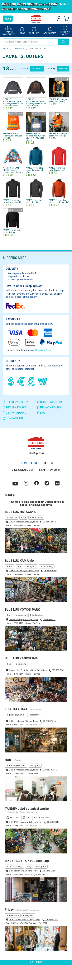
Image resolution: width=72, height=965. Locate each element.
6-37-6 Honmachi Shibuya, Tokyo (23, 871)
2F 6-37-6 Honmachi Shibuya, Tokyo (24, 920)
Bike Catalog (36, 517)
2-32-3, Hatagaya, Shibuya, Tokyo (23, 522)
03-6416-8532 (49, 619)
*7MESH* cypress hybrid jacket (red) (57, 169)
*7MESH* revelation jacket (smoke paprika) (59, 201)
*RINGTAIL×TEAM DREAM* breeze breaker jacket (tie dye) (13, 170)
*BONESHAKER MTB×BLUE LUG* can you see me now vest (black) (35, 137)
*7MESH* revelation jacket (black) (11, 231)
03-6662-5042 (49, 522)
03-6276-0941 (51, 920)
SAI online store (42, 817)
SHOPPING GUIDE (50, 402)
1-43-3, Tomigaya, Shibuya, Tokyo (23, 619)
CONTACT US (13, 418)
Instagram (12, 517)
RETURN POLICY (14, 407)
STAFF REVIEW (48, 469)
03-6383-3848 (52, 822)
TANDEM (14, 817)
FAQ (41, 412)
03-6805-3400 (50, 571)
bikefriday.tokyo (14, 866)
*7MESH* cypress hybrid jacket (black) (12, 201)
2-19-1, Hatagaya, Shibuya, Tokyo (23, 721)
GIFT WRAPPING (14, 412)
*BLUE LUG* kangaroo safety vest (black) (59, 100)
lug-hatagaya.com (16, 715)
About (9, 566)
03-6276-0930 (49, 871)
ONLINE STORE (28, 463)
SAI (28, 817)
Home (5, 49)
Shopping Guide (43, 350)
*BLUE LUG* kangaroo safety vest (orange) (59, 135)
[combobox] (30, 42)
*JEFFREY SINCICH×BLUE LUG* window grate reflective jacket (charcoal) (13, 102)
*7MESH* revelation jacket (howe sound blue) (34, 170)
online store (13, 915)
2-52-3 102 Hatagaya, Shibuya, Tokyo (25, 822)
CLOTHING (19, 49)
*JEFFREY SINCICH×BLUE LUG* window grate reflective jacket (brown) (36, 102)
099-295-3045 (58, 670)
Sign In (58, 18)
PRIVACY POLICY (49, 407)
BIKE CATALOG (21, 469)
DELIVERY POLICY (15, 402)
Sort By (51, 68)
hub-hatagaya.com (16, 765)
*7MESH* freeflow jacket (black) (34, 201)
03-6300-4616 (49, 721)
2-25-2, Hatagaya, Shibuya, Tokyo (23, 770)
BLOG (46, 463)
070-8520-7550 (50, 770)
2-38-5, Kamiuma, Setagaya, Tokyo (24, 571)
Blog (23, 517)
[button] (65, 4)
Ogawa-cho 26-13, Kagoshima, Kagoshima (28, 670)
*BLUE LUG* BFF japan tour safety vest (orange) (12, 136)
